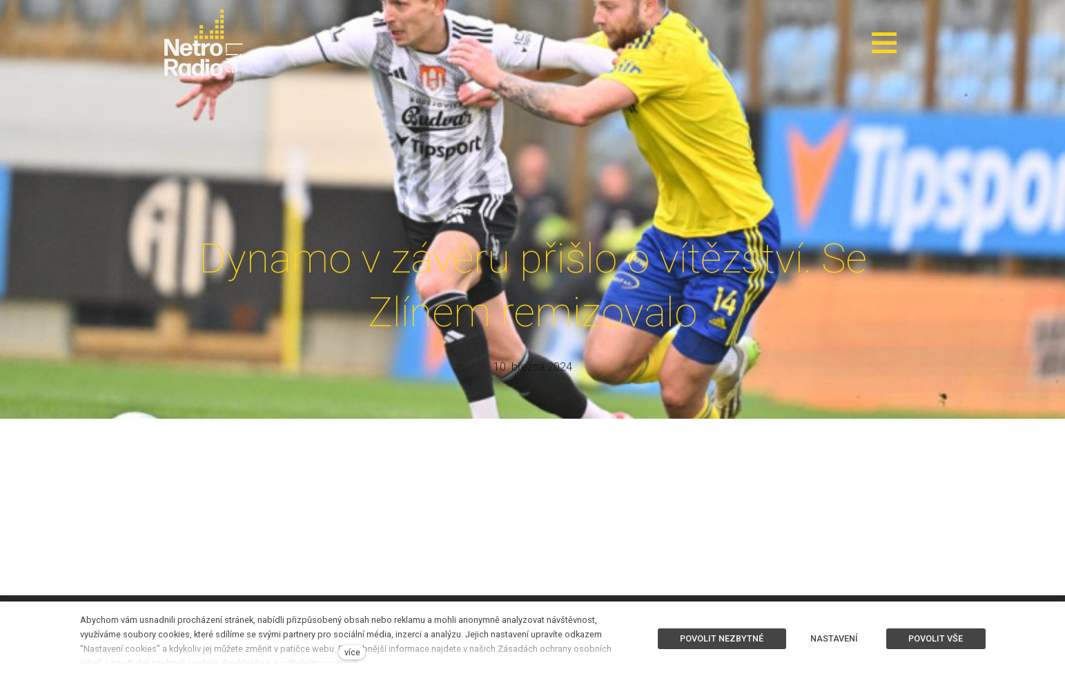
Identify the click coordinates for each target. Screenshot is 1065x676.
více (352, 652)
